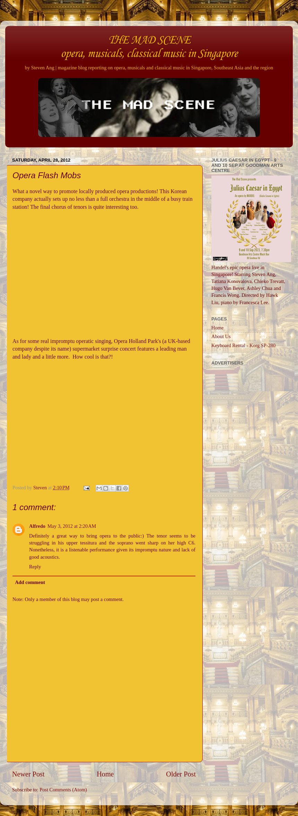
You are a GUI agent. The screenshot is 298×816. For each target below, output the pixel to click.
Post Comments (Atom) (63, 789)
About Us (221, 336)
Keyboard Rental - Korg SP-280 (243, 345)
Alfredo (37, 526)
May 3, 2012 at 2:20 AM (71, 526)
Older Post (181, 774)
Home (105, 774)
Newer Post (28, 774)
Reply (35, 566)
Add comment (30, 582)
